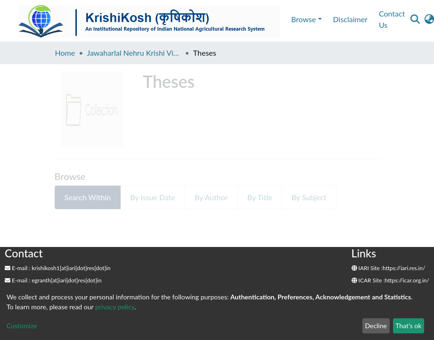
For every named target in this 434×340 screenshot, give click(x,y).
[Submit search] (415, 19)
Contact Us (392, 19)
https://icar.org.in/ (407, 280)
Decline (376, 326)
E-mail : (17, 268)
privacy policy (114, 307)
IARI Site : (367, 268)
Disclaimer (350, 19)
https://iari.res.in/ (404, 268)
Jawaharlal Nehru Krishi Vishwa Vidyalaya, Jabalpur (134, 52)
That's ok (408, 326)
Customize (22, 326)
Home (65, 52)
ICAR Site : (368, 280)
